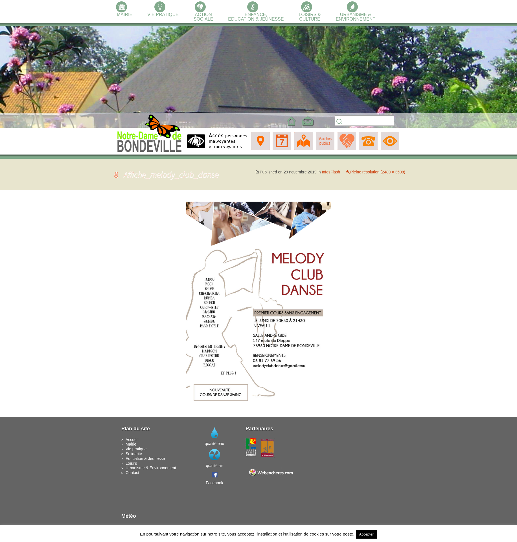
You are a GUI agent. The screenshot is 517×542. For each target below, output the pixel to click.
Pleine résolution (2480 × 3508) (377, 172)
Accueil (132, 439)
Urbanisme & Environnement (151, 468)
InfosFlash (331, 172)
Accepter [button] (366, 534)
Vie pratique (136, 449)
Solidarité (134, 453)
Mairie (131, 444)
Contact (132, 472)
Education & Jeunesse (145, 458)
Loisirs (131, 463)
